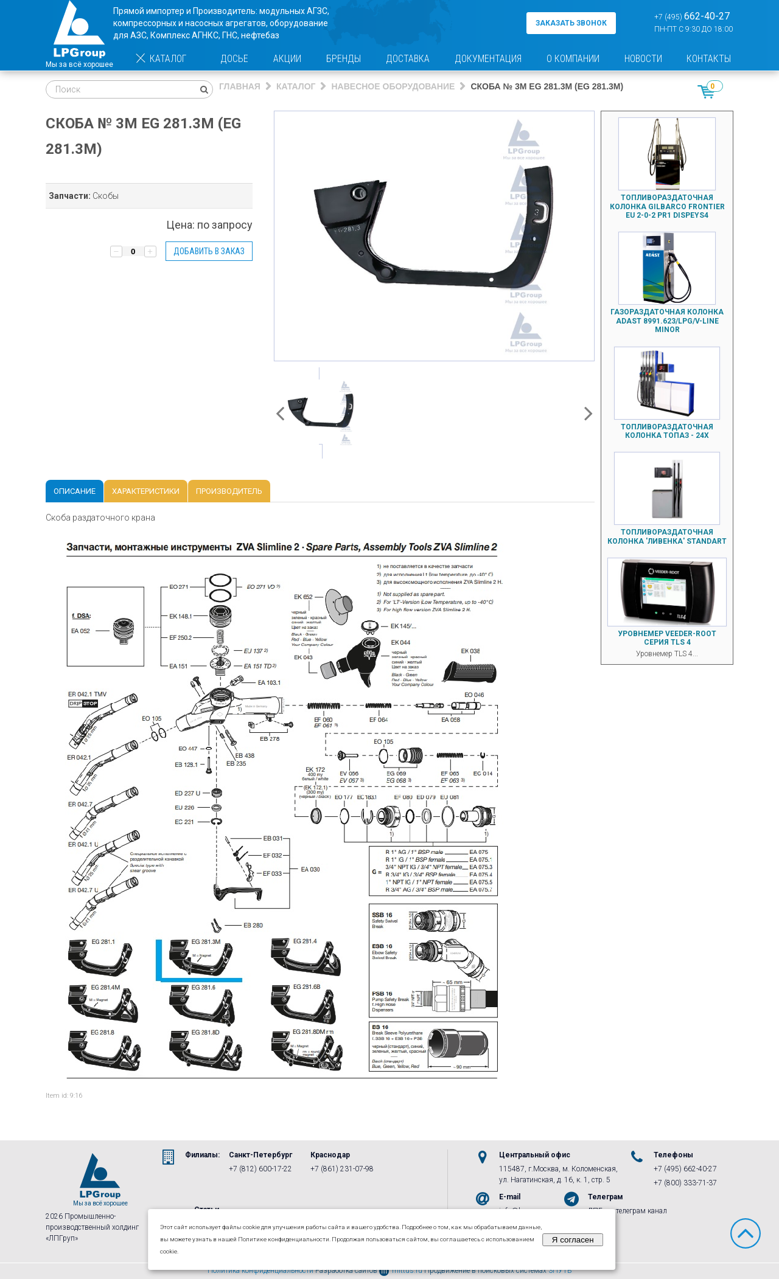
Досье (234, 58)
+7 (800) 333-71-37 (685, 1183)
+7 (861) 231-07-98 (342, 1169)
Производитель (229, 491)
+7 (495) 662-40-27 (685, 1169)
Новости (643, 58)
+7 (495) (692, 16)
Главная (239, 86)
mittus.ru (400, 1270)
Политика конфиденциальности (260, 1270)
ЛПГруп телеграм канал (627, 1211)
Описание (75, 491)
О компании (573, 58)
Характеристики (146, 491)
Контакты (708, 58)
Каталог (160, 58)
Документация (488, 58)
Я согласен (573, 1239)
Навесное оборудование (393, 86)
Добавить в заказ (209, 251)
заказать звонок (571, 23)
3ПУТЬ (560, 1270)
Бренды (343, 58)
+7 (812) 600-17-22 (260, 1169)
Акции (287, 58)
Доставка (408, 58)
